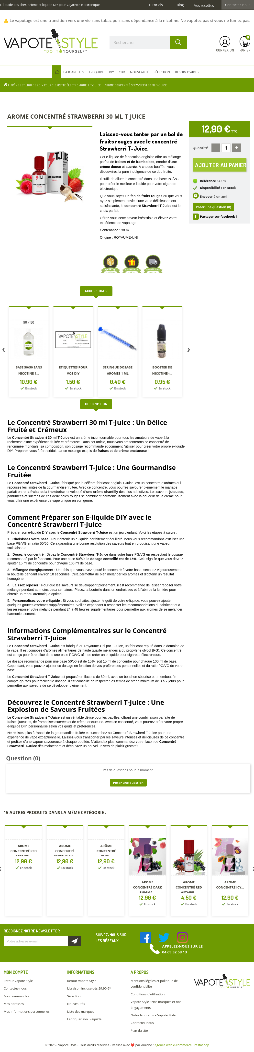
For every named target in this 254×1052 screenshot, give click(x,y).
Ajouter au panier (220, 164)
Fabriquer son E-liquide (84, 1019)
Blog (180, 5)
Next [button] (188, 350)
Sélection (74, 996)
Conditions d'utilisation (148, 994)
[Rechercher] (148, 42)
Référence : (209, 181)
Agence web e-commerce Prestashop (182, 1045)
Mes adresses (14, 1003)
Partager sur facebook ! (218, 216)
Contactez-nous (237, 5)
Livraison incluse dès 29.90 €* (89, 988)
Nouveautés (76, 1003)
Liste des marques (80, 1011)
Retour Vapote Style (18, 981)
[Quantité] (226, 147)
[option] (29, 352)
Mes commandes (16, 996)
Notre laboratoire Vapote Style (153, 1015)
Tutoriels (156, 5)
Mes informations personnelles (27, 1011)
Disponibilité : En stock (218, 188)
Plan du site (139, 1030)
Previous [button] (3, 350)
